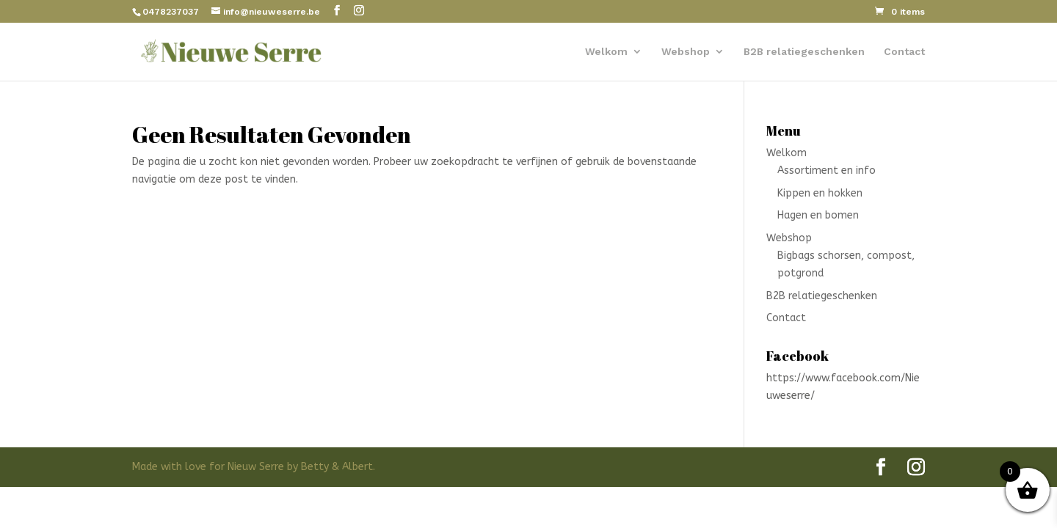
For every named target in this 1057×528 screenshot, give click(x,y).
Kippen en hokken (819, 193)
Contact (904, 51)
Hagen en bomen (818, 215)
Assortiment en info (826, 170)
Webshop (685, 51)
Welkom (606, 51)
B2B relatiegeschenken (804, 51)
